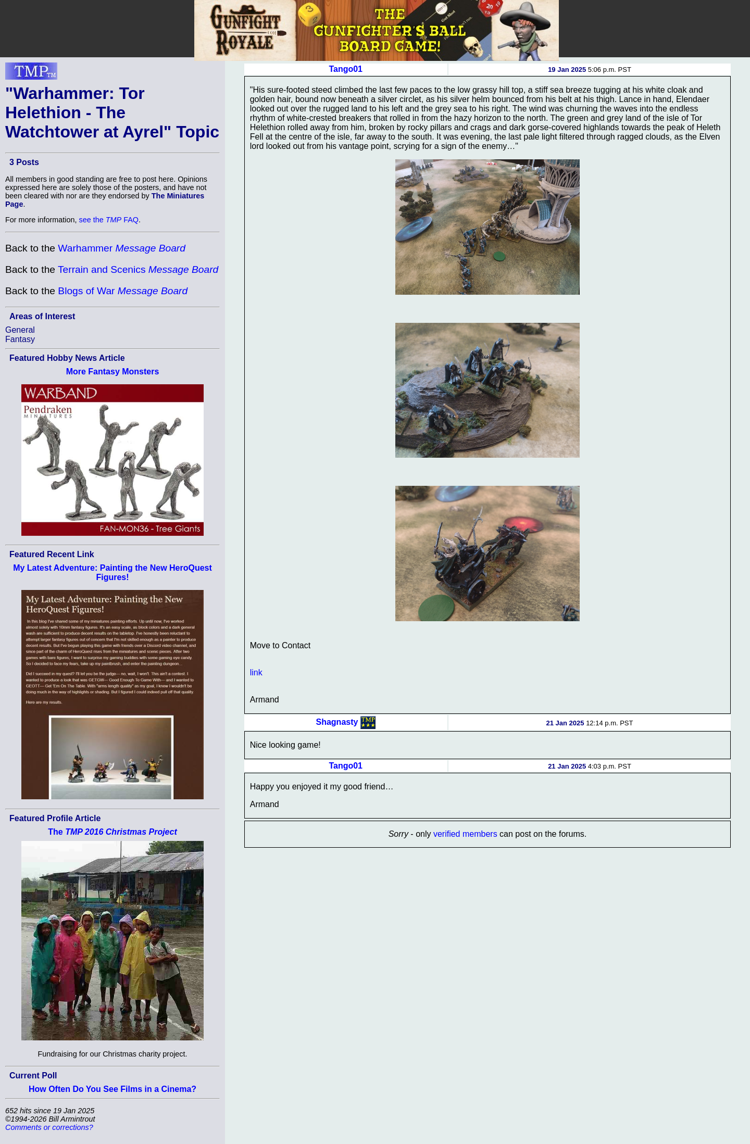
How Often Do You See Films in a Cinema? (112, 1089)
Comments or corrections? (49, 1127)
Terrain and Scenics (138, 269)
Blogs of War (123, 290)
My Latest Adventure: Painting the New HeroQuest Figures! (112, 572)
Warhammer (121, 248)
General (20, 329)
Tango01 (345, 69)
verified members (465, 833)
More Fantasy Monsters (112, 371)
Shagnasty (337, 722)
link (256, 672)
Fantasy (20, 339)
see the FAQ (109, 220)
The (112, 831)
